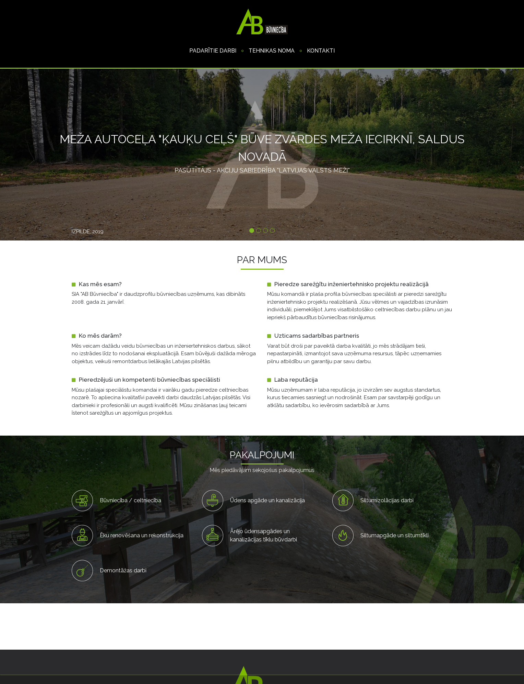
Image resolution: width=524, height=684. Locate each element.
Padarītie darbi (212, 50)
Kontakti (321, 50)
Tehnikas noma (272, 50)
